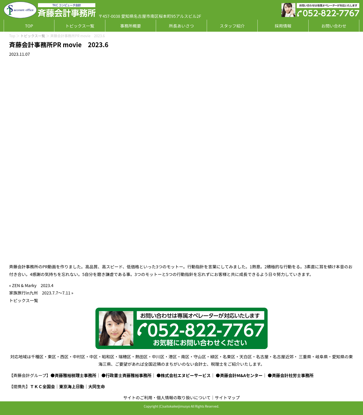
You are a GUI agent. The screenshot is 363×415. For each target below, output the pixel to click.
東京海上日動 (71, 386)
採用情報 (283, 26)
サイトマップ (227, 397)
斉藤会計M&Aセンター (241, 375)
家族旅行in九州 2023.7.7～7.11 (39, 293)
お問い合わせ (333, 26)
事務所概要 (130, 26)
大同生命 (96, 386)
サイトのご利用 (137, 397)
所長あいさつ (181, 26)
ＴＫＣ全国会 (42, 386)
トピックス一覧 (79, 26)
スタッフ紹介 (232, 26)
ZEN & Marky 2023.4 (32, 285)
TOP (29, 26)
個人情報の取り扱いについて (183, 397)
